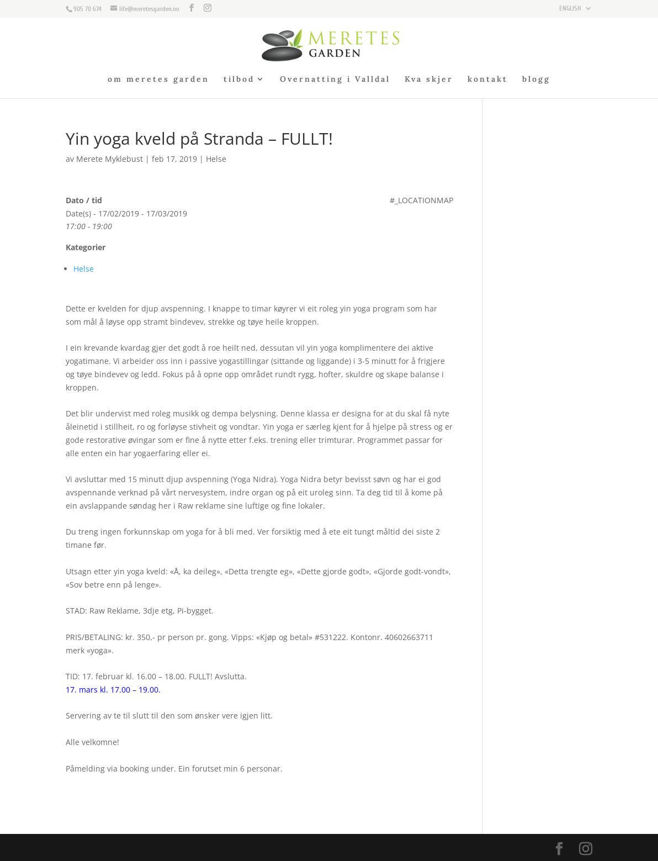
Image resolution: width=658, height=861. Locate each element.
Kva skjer (429, 79)
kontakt (488, 79)
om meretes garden (158, 79)
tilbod (239, 79)
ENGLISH (570, 8)
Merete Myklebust (109, 159)
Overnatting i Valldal (335, 79)
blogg (536, 79)
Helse (216, 159)
